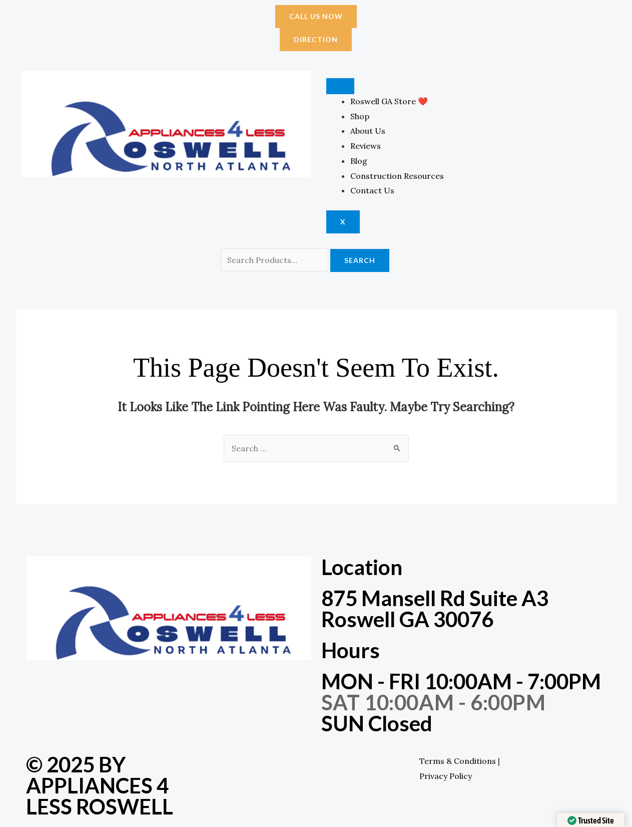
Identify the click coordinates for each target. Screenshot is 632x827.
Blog (358, 161)
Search (359, 260)
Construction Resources (397, 176)
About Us (367, 131)
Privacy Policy (445, 776)
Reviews (365, 146)
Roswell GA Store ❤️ (389, 101)
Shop (359, 116)
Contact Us (372, 190)
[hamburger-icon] (340, 86)
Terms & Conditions (457, 761)
